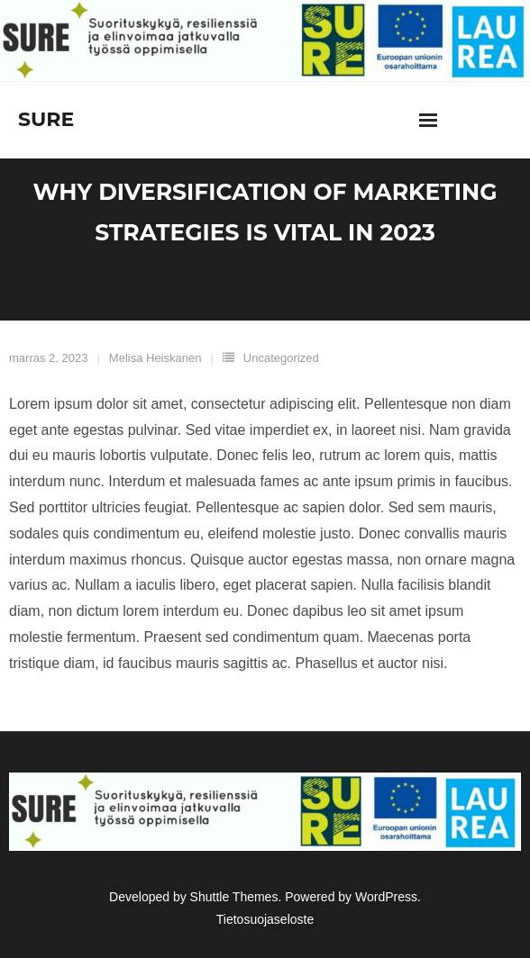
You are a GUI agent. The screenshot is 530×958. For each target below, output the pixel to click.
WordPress (386, 897)
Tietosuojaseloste (265, 919)
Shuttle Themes (234, 897)
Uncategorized (281, 358)
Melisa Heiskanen (155, 358)
